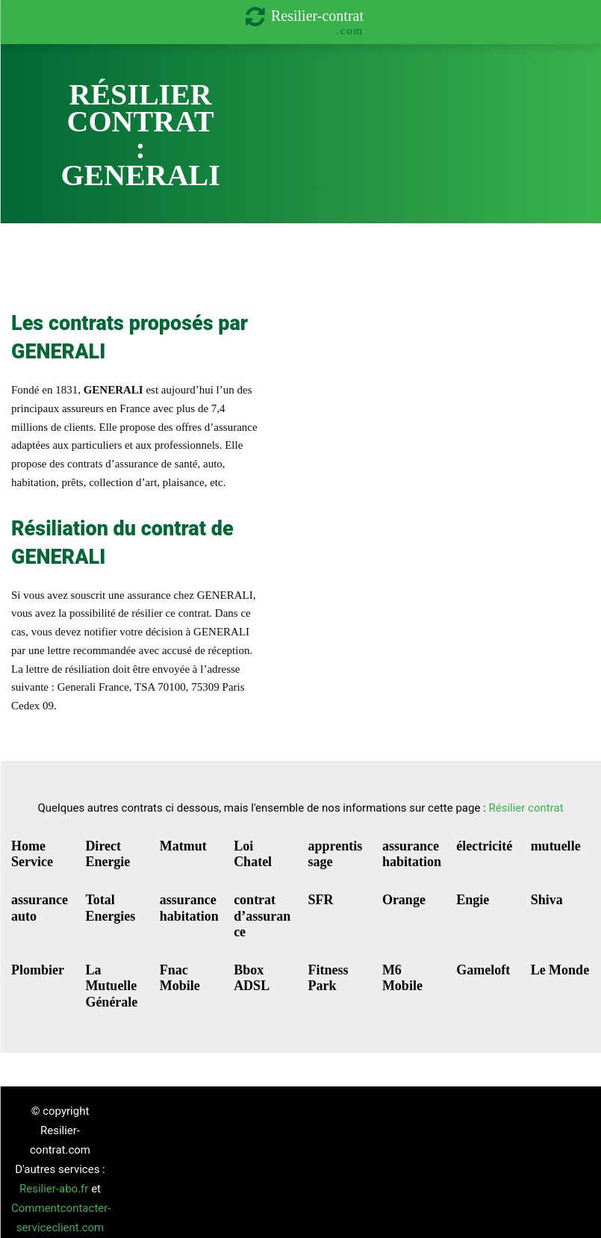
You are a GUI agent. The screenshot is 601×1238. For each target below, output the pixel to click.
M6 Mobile (410, 960)
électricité (481, 845)
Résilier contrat (525, 808)
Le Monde (557, 960)
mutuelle (553, 845)
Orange (401, 895)
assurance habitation (186, 902)
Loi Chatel (260, 845)
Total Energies (107, 902)
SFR (319, 895)
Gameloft (480, 960)
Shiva (545, 895)
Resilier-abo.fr (53, 1174)
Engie (470, 895)
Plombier (34, 960)
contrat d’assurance (262, 909)
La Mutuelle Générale (108, 974)
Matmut (181, 845)
